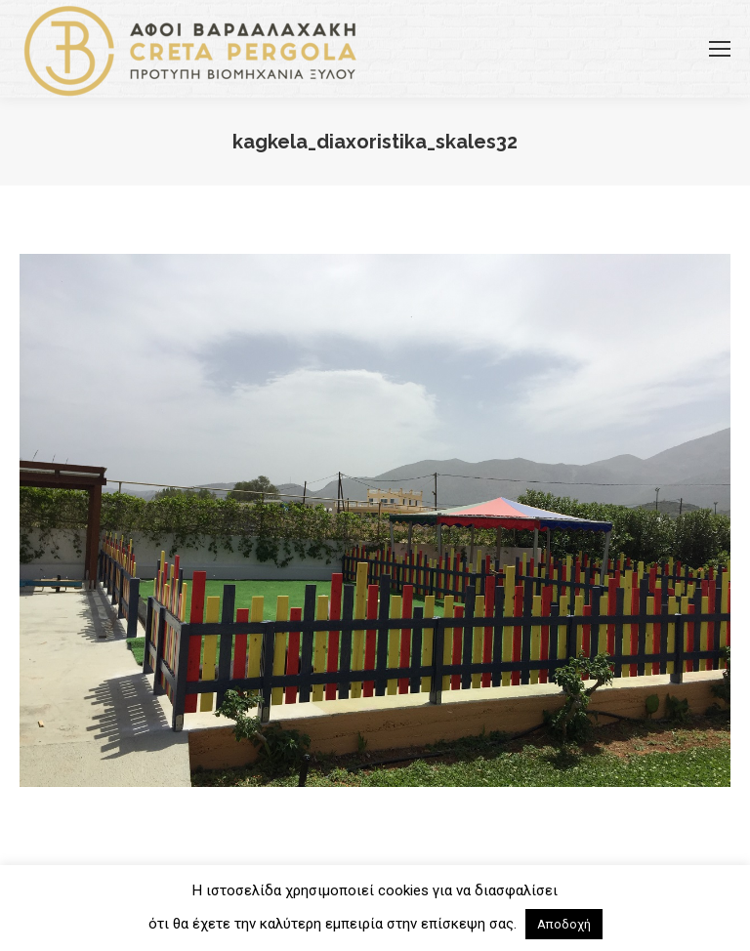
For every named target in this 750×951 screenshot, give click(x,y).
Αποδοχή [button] (564, 924)
